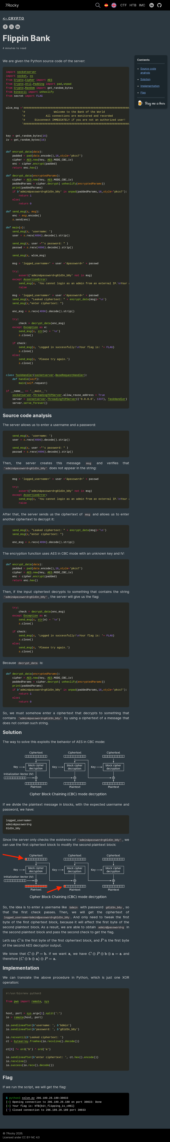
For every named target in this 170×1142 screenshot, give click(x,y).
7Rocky (12, 5)
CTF (123, 5)
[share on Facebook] (6, 28)
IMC (142, 5)
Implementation (150, 86)
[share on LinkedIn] (17, 28)
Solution (145, 79)
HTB (132, 5)
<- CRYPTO (13, 18)
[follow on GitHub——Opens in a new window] (160, 5)
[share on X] (12, 28)
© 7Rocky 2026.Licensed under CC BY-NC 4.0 (21, 1135)
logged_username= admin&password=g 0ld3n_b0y (19, 824)
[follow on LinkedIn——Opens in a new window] (152, 5)
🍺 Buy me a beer (151, 103)
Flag (143, 92)
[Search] (97, 6)
